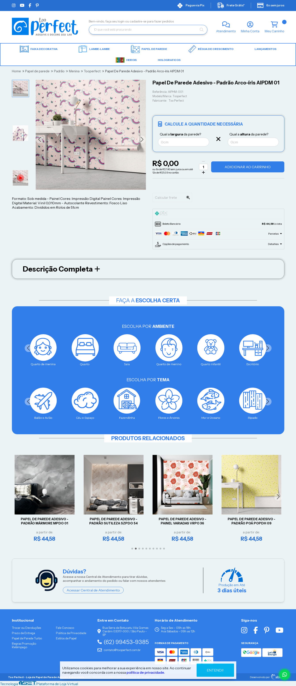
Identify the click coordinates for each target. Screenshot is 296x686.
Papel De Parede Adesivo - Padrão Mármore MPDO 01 (45, 521)
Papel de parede (149, 49)
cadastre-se (138, 21)
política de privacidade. (146, 672)
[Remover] (203, 161)
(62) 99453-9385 (123, 642)
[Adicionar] (203, 172)
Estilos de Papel (66, 638)
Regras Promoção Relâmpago (24, 645)
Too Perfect (176, 100)
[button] (39, 139)
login (121, 21)
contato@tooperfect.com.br (119, 650)
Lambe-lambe (94, 49)
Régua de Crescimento (210, 49)
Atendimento (226, 31)
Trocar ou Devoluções (26, 627)
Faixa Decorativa (39, 49)
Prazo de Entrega (23, 633)
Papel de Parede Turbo (27, 638)
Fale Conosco (65, 627)
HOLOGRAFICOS (169, 60)
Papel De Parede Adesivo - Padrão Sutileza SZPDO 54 (114, 521)
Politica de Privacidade (71, 633)
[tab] (218, 214)
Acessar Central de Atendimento (93, 590)
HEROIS (126, 60)
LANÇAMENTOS (265, 49)
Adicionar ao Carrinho (248, 167)
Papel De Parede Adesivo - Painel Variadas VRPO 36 (183, 521)
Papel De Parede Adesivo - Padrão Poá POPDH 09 (252, 521)
